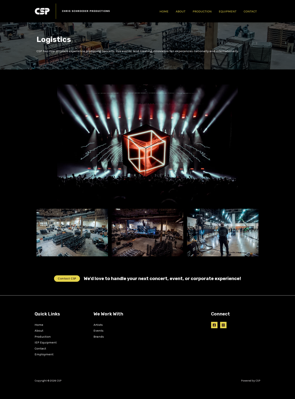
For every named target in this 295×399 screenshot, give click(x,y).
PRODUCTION (204, 11)
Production (43, 336)
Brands (99, 336)
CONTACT (250, 11)
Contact (40, 348)
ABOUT (183, 11)
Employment (44, 354)
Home (39, 325)
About (39, 330)
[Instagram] (223, 325)
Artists (98, 325)
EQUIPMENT (229, 11)
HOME (167, 11)
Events (98, 330)
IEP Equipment (46, 342)
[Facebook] (214, 325)
